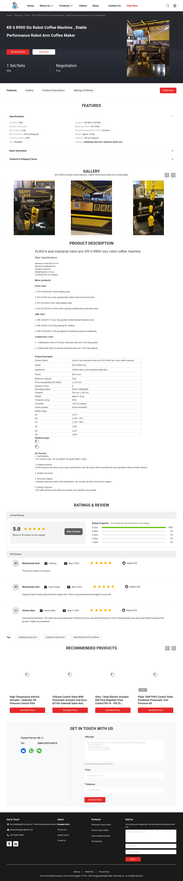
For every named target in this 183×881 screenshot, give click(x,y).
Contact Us (62, 840)
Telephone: (90, 784)
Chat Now (44, 52)
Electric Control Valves (100, 830)
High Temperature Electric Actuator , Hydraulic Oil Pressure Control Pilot (25, 700)
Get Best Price (18, 52)
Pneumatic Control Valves (101, 825)
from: (88, 770)
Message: (90, 737)
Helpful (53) (134, 587)
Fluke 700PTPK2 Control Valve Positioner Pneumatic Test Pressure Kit (155, 700)
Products (19, 15)
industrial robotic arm (55, 637)
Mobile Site (89, 872)
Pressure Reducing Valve (101, 836)
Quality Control (63, 835)
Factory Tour (62, 830)
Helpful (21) (132, 563)
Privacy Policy (104, 872)
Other (27, 15)
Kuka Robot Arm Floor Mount (86, 637)
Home (9, 15)
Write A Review (73, 531)
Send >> (133, 859)
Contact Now (94, 799)
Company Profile (64, 824)
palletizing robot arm (28, 637)
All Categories (97, 841)
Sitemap (77, 872)
